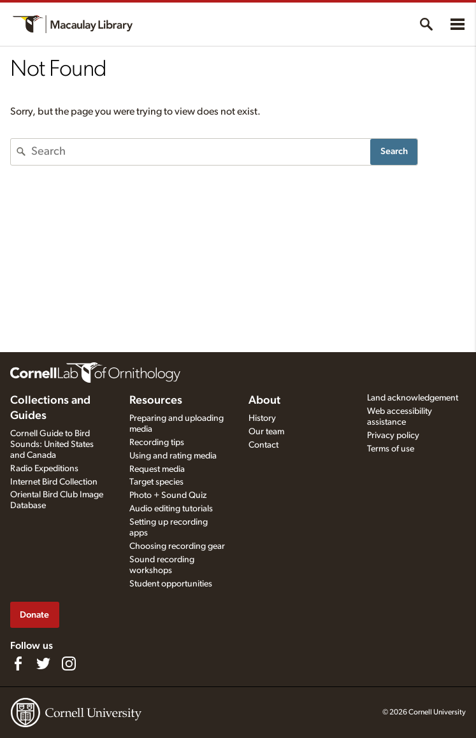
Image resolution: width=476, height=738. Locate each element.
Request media (157, 469)
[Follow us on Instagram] (68, 663)
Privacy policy (393, 435)
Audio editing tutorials (171, 508)
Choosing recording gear (177, 546)
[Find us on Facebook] (17, 663)
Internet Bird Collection (53, 482)
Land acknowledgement (412, 398)
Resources (155, 400)
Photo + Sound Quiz (167, 495)
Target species (156, 482)
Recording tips (156, 442)
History (262, 418)
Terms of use (390, 448)
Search (394, 151)
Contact (263, 445)
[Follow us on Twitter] (43, 663)
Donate (34, 615)
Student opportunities (170, 583)
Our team (266, 431)
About (264, 400)
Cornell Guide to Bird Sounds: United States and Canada (52, 444)
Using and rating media (173, 455)
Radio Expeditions (44, 468)
